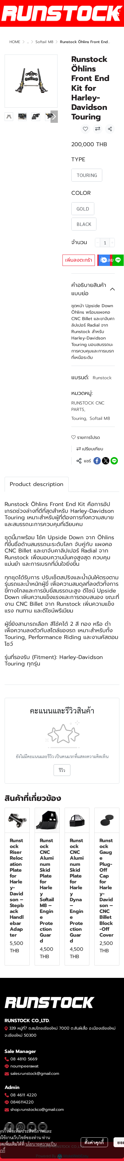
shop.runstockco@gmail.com (37, 1109)
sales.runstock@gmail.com (34, 1073)
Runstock (102, 378)
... (28, 42)
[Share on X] (105, 460)
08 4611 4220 (23, 1095)
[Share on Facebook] (97, 460)
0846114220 (22, 1102)
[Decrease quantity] (97, 242)
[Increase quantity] (112, 242)
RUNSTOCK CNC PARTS (87, 406)
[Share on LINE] (114, 460)
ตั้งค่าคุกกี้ (94, 1142)
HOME (14, 42)
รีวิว (62, 770)
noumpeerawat (24, 1066)
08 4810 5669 (23, 1059)
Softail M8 (44, 42)
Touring (79, 418)
